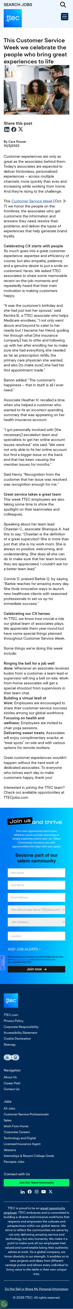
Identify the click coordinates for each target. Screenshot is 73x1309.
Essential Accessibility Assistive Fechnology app (11, 1057)
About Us (10, 1077)
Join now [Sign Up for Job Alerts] (34, 969)
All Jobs (9, 1108)
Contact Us (11, 1089)
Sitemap (10, 1045)
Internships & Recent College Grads (29, 1156)
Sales (7, 1120)
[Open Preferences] (4, 1304)
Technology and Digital (20, 1138)
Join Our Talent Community (36, 1182)
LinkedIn (6, 129)
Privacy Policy (13, 1021)
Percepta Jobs (14, 1162)
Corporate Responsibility (21, 1027)
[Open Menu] (64, 16)
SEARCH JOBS (18, 4)
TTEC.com (11, 1015)
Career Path (12, 1083)
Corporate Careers (17, 1132)
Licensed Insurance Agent (22, 1144)
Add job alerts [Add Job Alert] (23, 949)
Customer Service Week (32, 201)
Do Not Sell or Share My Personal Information (36, 1289)
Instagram (36, 1192)
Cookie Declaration (17, 1039)
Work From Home (16, 1126)
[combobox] (36, 936)
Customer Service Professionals (26, 1114)
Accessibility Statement (20, 1033)
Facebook (13, 129)
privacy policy (21, 959)
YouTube (43, 1192)
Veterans (10, 1150)
